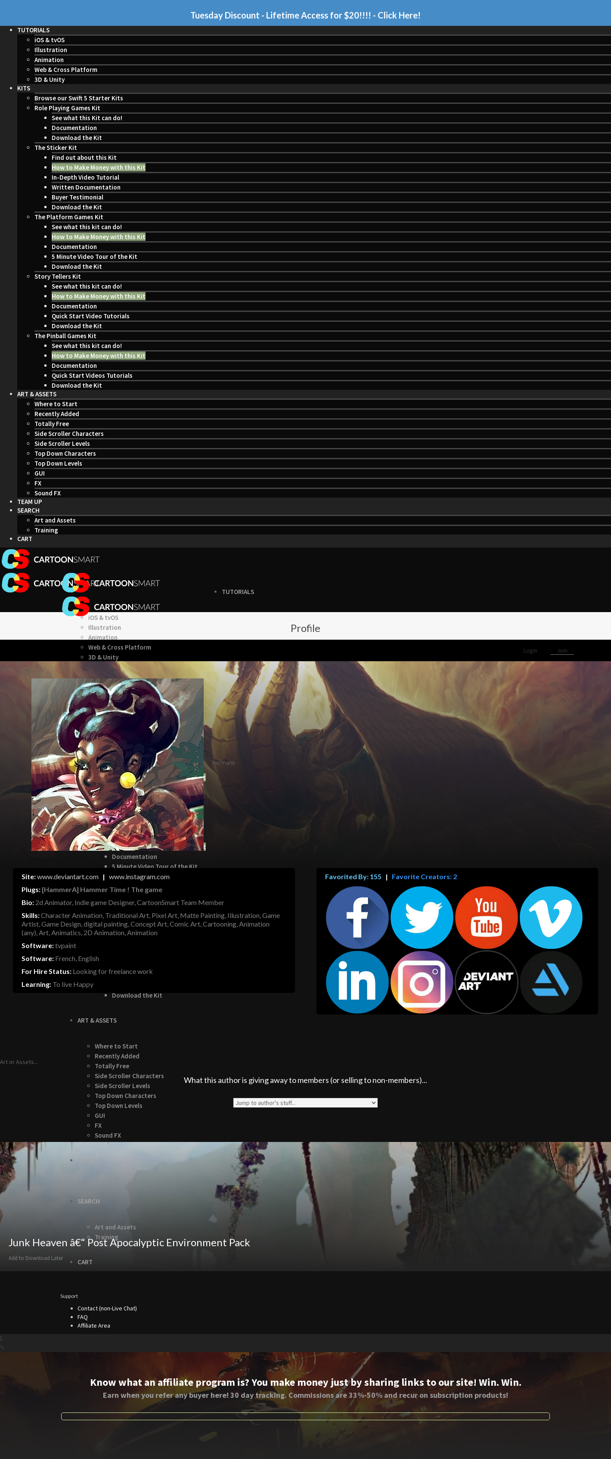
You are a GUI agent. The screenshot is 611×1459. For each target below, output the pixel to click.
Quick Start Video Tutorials (91, 316)
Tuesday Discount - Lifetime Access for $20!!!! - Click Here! (305, 15)
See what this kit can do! (87, 227)
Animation (49, 60)
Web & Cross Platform (65, 69)
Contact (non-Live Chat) (107, 1308)
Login (531, 650)
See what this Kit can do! (87, 118)
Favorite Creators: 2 (424, 876)
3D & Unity (49, 79)
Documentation (74, 128)
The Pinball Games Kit (65, 336)
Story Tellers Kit (57, 276)
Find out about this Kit (84, 157)
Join (562, 650)
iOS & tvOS (49, 40)
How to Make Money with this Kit (99, 167)
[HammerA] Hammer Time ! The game (102, 889)
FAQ (83, 1317)
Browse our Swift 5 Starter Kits (78, 98)
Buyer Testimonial (77, 197)
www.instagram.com (139, 876)
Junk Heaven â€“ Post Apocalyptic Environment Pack (129, 1242)
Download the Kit (77, 138)
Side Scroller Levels (62, 443)
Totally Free (51, 424)
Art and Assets (55, 520)
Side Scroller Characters (69, 433)
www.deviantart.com (68, 876)
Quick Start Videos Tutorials (92, 375)
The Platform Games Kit (68, 217)
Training (46, 530)
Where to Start (56, 404)
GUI (39, 473)
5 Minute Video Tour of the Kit (94, 256)
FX (37, 483)
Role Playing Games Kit (67, 108)
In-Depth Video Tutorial (85, 177)
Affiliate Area (94, 1325)
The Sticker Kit (55, 147)
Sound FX (47, 493)
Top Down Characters (65, 453)
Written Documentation (86, 187)
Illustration (50, 50)
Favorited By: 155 (353, 876)
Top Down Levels (58, 463)
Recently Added (56, 414)
